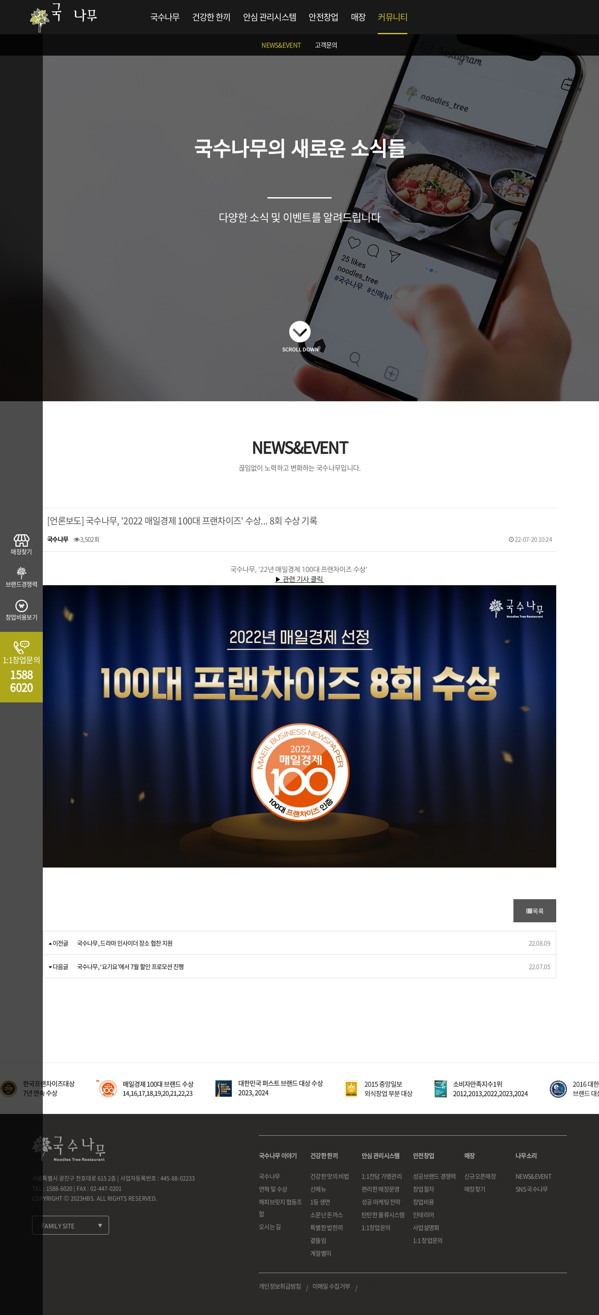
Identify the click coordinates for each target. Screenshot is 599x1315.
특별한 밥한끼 (326, 1227)
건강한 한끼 (211, 17)
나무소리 (526, 1155)
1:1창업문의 (376, 1227)
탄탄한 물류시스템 (383, 1214)
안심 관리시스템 (269, 17)
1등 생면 (320, 1201)
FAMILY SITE (57, 1225)
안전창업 (323, 17)
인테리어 (423, 1214)
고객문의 (326, 45)
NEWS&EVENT (281, 45)
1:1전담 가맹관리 (382, 1176)
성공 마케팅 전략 (381, 1201)
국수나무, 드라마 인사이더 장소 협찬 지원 (125, 943)
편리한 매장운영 (380, 1189)
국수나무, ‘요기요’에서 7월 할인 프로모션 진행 (130, 966)
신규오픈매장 (480, 1176)
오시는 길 (270, 1226)
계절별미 (320, 1253)
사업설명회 (426, 1227)
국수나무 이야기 (278, 1155)
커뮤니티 (392, 17)
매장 (358, 17)
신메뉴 (318, 1189)
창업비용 (423, 1201)
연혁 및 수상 (273, 1189)
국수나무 (165, 17)
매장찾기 (474, 1189)
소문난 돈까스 (326, 1214)
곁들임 (318, 1240)
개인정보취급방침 (280, 1286)
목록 (534, 910)
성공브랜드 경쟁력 (434, 1176)
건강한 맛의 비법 (329, 1176)
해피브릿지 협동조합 (280, 1207)
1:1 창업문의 (427, 1240)
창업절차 (423, 1189)
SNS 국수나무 (532, 1189)
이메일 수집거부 (331, 1286)
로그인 (531, 17)
